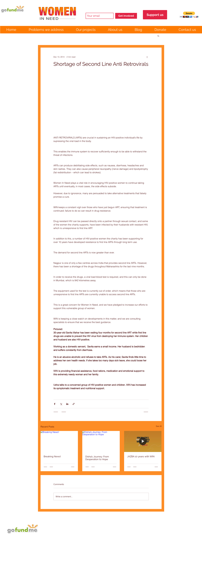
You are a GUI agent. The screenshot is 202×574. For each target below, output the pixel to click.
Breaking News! (52, 456)
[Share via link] (73, 404)
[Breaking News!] (59, 441)
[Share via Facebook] (54, 404)
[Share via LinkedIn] (67, 404)
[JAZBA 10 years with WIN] (143, 441)
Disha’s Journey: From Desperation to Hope (97, 458)
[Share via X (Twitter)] (61, 404)
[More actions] (147, 56)
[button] (189, 15)
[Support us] (155, 14)
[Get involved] (126, 16)
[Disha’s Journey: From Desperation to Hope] (101, 441)
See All (159, 426)
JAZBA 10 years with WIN (140, 456)
